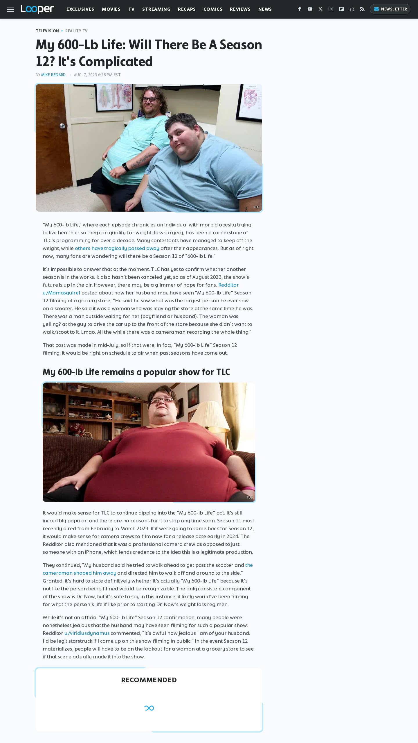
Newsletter (390, 9)
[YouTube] (310, 10)
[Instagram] (331, 10)
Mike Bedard (53, 74)
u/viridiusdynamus (86, 633)
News (265, 9)
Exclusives (80, 9)
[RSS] (362, 10)
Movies (111, 9)
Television (47, 31)
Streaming (156, 9)
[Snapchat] (352, 10)
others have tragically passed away (117, 248)
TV (131, 9)
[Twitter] (320, 10)
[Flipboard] (341, 10)
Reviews (240, 9)
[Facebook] (299, 10)
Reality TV (76, 31)
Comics (213, 9)
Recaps (187, 9)
